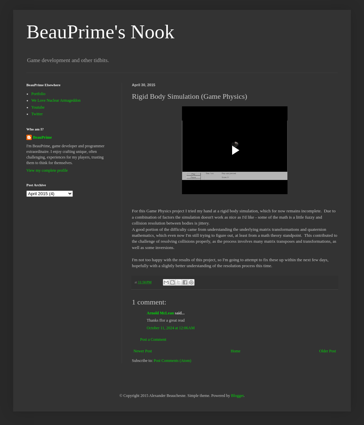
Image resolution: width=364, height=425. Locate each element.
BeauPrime (42, 137)
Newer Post (143, 351)
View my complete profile (47, 170)
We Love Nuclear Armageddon (55, 100)
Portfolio (38, 93)
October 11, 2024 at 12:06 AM (171, 328)
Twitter (37, 114)
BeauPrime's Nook (100, 32)
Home (235, 351)
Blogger (237, 395)
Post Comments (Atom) (172, 360)
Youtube (38, 107)
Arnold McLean (160, 313)
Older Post (327, 351)
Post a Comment (153, 339)
